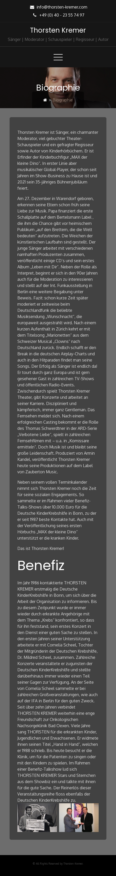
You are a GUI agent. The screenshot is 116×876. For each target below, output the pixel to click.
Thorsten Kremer (58, 30)
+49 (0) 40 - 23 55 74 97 (58, 15)
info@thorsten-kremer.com (58, 7)
